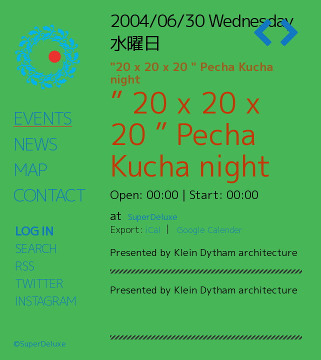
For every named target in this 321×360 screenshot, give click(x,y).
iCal (154, 229)
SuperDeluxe (162, 216)
